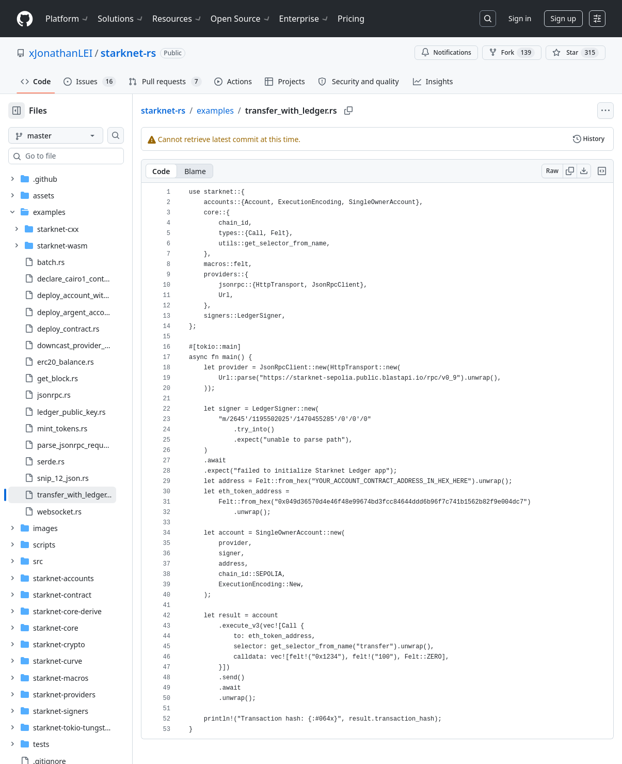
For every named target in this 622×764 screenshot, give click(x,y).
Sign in (519, 18)
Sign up (563, 18)
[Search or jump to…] (488, 18)
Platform (67, 18)
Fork (512, 53)
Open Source (241, 18)
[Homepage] (25, 18)
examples (248, 110)
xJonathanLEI (60, 53)
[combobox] (86, 156)
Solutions (121, 18)
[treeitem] (78, 495)
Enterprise (304, 18)
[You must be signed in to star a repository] (575, 52)
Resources (177, 18)
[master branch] (72, 135)
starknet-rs (128, 53)
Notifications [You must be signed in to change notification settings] (446, 52)
